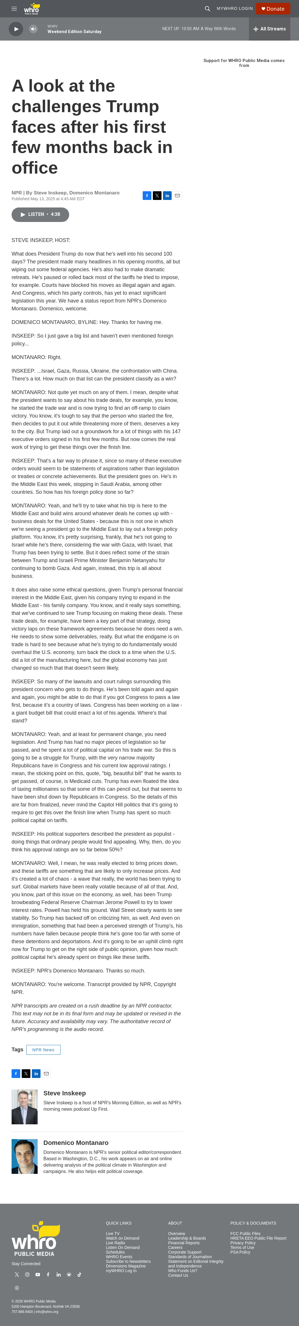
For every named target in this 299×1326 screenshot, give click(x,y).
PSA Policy (240, 1252)
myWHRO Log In (121, 1271)
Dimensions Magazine (126, 1266)
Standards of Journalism (190, 1257)
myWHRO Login (235, 8)
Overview (176, 1234)
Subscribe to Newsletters (128, 1261)
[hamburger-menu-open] (14, 8)
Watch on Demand (122, 1238)
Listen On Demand (123, 1247)
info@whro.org (47, 1312)
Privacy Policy (243, 1243)
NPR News (43, 1050)
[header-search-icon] (207, 8)
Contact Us (178, 1275)
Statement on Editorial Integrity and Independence (195, 1263)
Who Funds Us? (182, 1271)
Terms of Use (242, 1247)
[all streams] (269, 29)
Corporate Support (184, 1252)
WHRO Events (119, 1257)
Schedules (115, 1252)
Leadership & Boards (187, 1238)
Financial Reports (184, 1243)
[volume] (33, 29)
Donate (276, 9)
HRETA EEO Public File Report (258, 1238)
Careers (175, 1247)
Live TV (113, 1234)
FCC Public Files (245, 1234)
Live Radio (115, 1243)
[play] (16, 29)
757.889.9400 (22, 1312)
